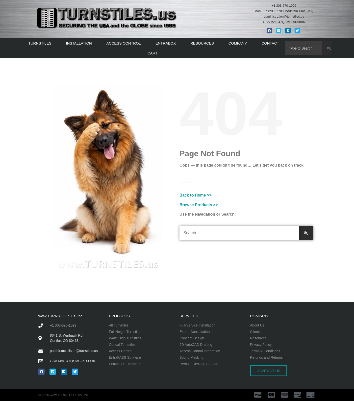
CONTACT (270, 43)
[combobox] (304, 48)
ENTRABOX (166, 43)
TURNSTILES (41, 43)
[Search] (326, 48)
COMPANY (239, 43)
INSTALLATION (80, 43)
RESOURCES (203, 43)
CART (154, 53)
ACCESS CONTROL (124, 43)
